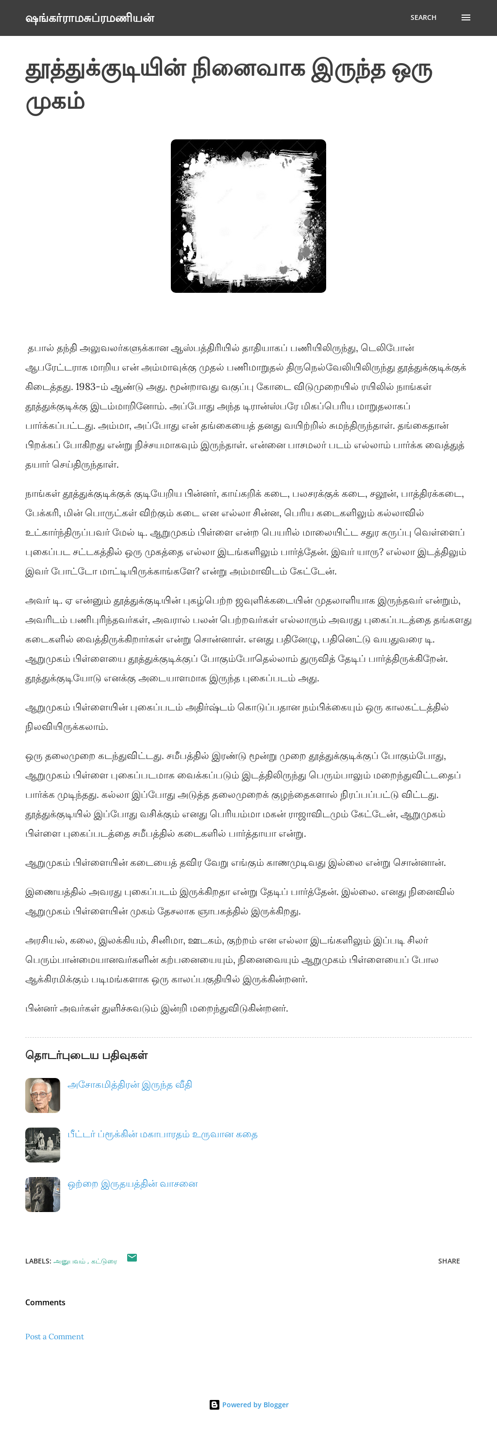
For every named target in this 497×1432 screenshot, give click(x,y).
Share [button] (449, 1260)
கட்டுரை (104, 1260)
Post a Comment (54, 1336)
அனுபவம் (70, 1260)
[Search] (424, 17)
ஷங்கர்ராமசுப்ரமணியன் (89, 17)
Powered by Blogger (249, 1404)
